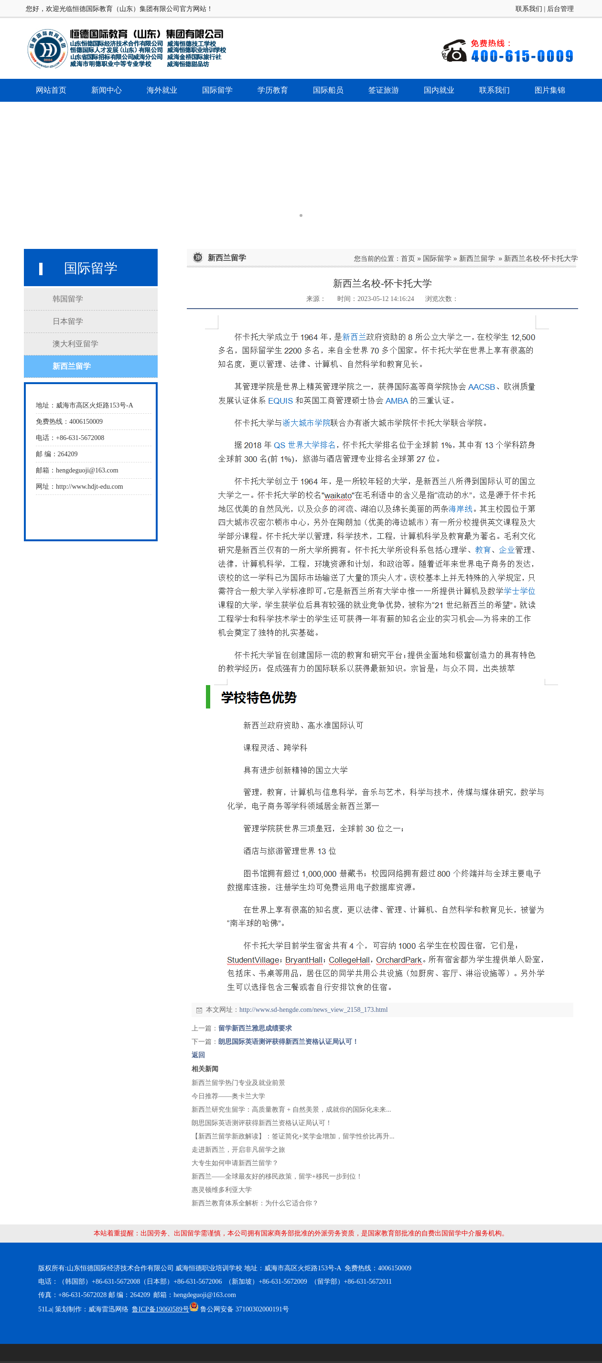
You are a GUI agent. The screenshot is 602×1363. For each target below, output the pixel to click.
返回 (198, 1055)
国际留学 (437, 258)
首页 (408, 258)
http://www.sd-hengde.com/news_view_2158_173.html (313, 1009)
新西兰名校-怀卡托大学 (541, 258)
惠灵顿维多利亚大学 (222, 1189)
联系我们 (529, 8)
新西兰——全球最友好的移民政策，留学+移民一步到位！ (277, 1176)
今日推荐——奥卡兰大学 (228, 1096)
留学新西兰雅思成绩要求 (255, 1028)
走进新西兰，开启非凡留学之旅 (238, 1149)
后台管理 (560, 8)
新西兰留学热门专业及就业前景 (238, 1082)
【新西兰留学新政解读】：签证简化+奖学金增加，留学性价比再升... (293, 1136)
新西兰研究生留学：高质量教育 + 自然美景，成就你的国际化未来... (291, 1109)
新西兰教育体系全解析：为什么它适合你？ (255, 1203)
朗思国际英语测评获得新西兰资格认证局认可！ (288, 1041)
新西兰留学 (477, 258)
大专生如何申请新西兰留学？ (235, 1163)
